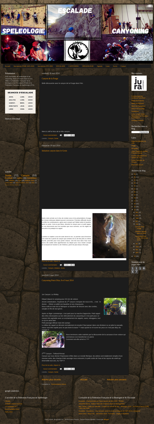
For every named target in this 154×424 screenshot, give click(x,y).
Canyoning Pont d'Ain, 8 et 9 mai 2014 (57, 280)
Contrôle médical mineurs (13, 404)
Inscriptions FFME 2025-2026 (24, 66)
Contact (123, 66)
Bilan (32, 183)
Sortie (56, 138)
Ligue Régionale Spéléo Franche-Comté (139, 152)
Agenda (99, 66)
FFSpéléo (134, 148)
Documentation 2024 (12, 409)
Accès (115, 66)
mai (137, 224)
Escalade (9, 178)
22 (135, 186)
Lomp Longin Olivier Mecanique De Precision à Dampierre (139, 116)
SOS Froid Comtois (138, 108)
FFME (133, 146)
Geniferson (135, 111)
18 (135, 198)
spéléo (19, 178)
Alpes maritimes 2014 (22, 183)
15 (135, 206)
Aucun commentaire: (50, 135)
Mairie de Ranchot (137, 103)
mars (137, 246)
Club (19, 180)
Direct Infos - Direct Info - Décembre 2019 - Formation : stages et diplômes (104, 414)
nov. (137, 215)
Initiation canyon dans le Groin (54, 151)
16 (135, 204)
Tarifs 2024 (9, 412)
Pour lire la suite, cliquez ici (51, 261)
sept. (137, 218)
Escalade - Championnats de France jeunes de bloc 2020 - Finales (101, 401)
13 (135, 256)
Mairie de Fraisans (137, 100)
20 (135, 192)
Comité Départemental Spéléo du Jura (139, 156)
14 (135, 210)
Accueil (7, 66)
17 (135, 201)
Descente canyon (137, 165)
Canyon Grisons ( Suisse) (12, 185)
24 (135, 180)
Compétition (32, 178)
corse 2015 (9, 183)
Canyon (51, 138)
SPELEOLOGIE (88, 66)
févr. (137, 249)
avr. (137, 243)
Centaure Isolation (137, 120)
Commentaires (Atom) (58, 384)
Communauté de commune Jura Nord (138, 97)
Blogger (106, 419)
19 (135, 195)
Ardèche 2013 (29, 180)
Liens (108, 66)
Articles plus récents (51, 379)
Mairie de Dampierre (138, 106)
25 (135, 177)
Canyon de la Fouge (50, 78)
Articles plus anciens (116, 379)
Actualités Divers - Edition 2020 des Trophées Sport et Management (102, 404)
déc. (137, 212)
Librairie (7, 401)
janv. (137, 252)
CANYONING (74, 66)
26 (135, 174)
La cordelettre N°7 (11, 406)
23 (135, 183)
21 (135, 189)
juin (137, 221)
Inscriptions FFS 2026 (45, 66)
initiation (57, 268)
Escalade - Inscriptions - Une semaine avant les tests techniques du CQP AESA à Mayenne (109, 411)
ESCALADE (60, 66)
